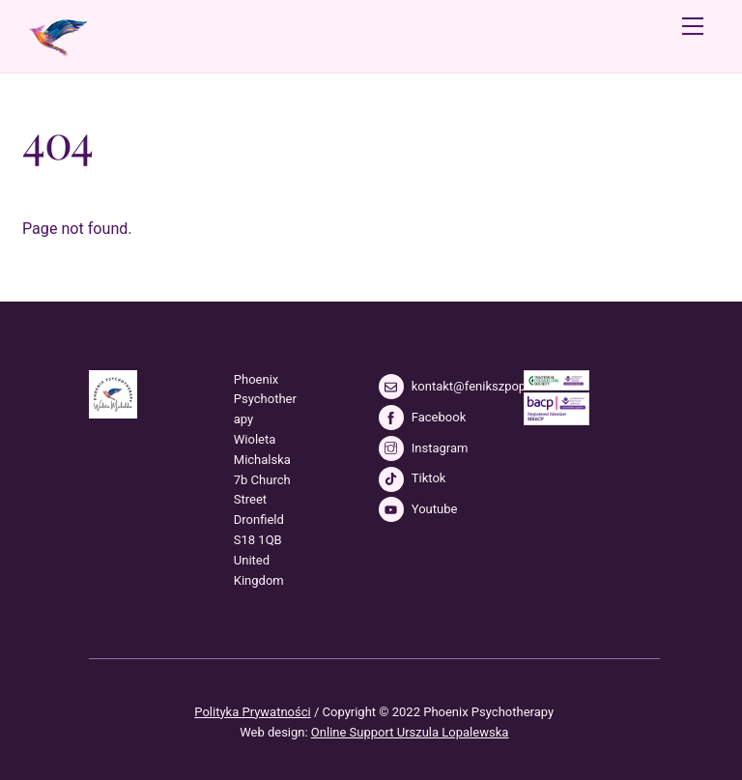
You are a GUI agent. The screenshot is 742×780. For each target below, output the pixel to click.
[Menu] (692, 26)
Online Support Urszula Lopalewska (409, 732)
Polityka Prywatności (252, 712)
